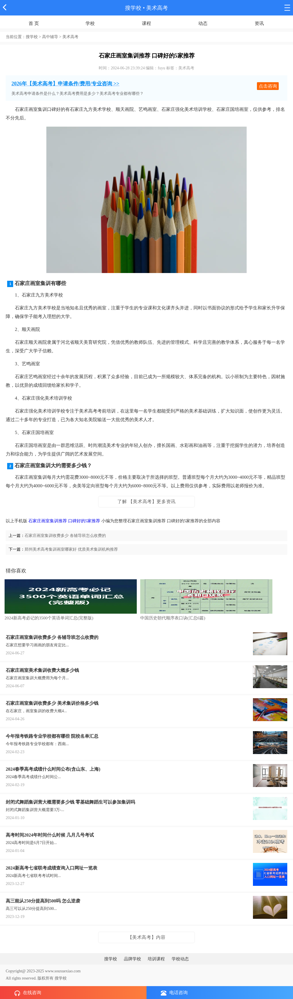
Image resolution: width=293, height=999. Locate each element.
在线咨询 (27, 993)
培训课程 (156, 959)
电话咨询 (174, 993)
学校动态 (180, 959)
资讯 (259, 23)
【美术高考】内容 (147, 937)
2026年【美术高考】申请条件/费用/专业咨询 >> (65, 84)
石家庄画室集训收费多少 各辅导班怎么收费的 (65, 535)
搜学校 (133, 8)
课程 (146, 23)
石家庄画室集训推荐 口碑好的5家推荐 (64, 521)
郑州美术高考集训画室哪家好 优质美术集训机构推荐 (71, 549)
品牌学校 (132, 959)
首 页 (34, 23)
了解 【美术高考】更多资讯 (146, 501)
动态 (202, 23)
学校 (90, 23)
